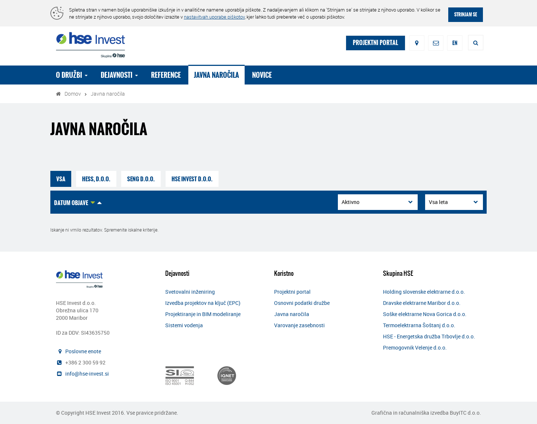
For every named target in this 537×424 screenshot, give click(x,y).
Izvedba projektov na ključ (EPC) (203, 302)
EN (454, 43)
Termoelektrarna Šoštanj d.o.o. (419, 325)
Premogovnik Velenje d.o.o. (415, 347)
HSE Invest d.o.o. (192, 179)
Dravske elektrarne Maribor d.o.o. (422, 302)
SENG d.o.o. (141, 179)
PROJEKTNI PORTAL (375, 42)
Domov (73, 93)
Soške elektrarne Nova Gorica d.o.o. (425, 314)
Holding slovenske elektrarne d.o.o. (424, 291)
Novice (264, 75)
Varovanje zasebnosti (299, 325)
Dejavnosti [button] (122, 75)
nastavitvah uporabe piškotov (214, 16)
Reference (168, 75)
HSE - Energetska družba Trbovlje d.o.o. (429, 336)
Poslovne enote (83, 351)
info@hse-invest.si (87, 373)
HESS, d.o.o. (96, 179)
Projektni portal (292, 291)
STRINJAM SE (465, 14)
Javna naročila (219, 75)
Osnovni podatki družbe (302, 302)
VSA (60, 179)
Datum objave (71, 202)
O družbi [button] (74, 75)
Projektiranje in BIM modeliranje (203, 314)
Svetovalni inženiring (190, 291)
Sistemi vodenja (184, 325)
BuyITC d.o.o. (465, 412)
